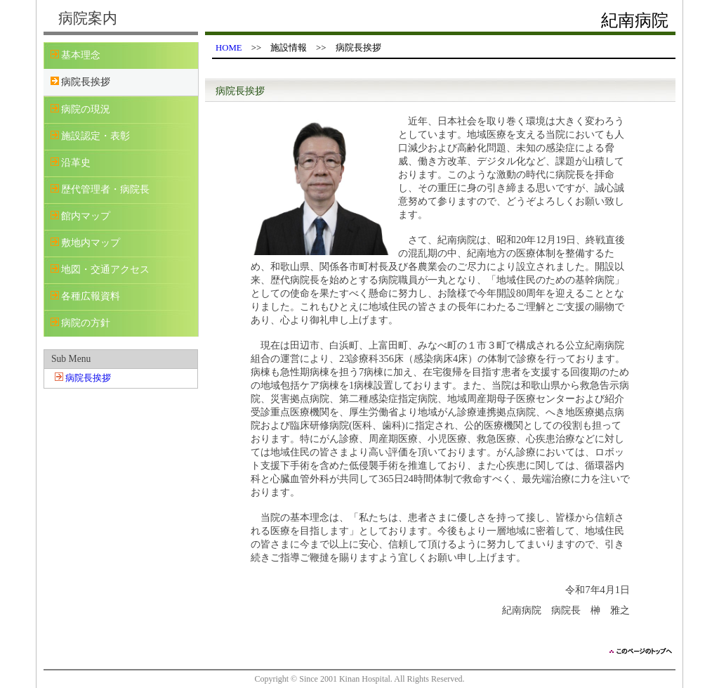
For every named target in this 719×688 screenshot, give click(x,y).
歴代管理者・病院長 (105, 189)
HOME (229, 48)
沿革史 (76, 162)
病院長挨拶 (88, 378)
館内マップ (85, 216)
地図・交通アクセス (105, 269)
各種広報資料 (90, 296)
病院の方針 (85, 323)
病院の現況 (85, 109)
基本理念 (80, 55)
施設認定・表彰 (95, 136)
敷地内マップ (90, 243)
